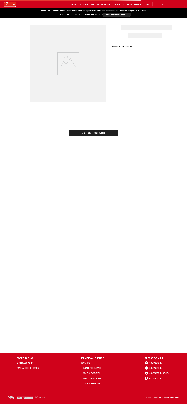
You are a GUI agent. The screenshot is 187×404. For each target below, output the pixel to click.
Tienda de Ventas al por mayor (117, 14)
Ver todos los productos (93, 133)
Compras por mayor (100, 4)
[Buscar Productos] (155, 4)
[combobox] (168, 4)
